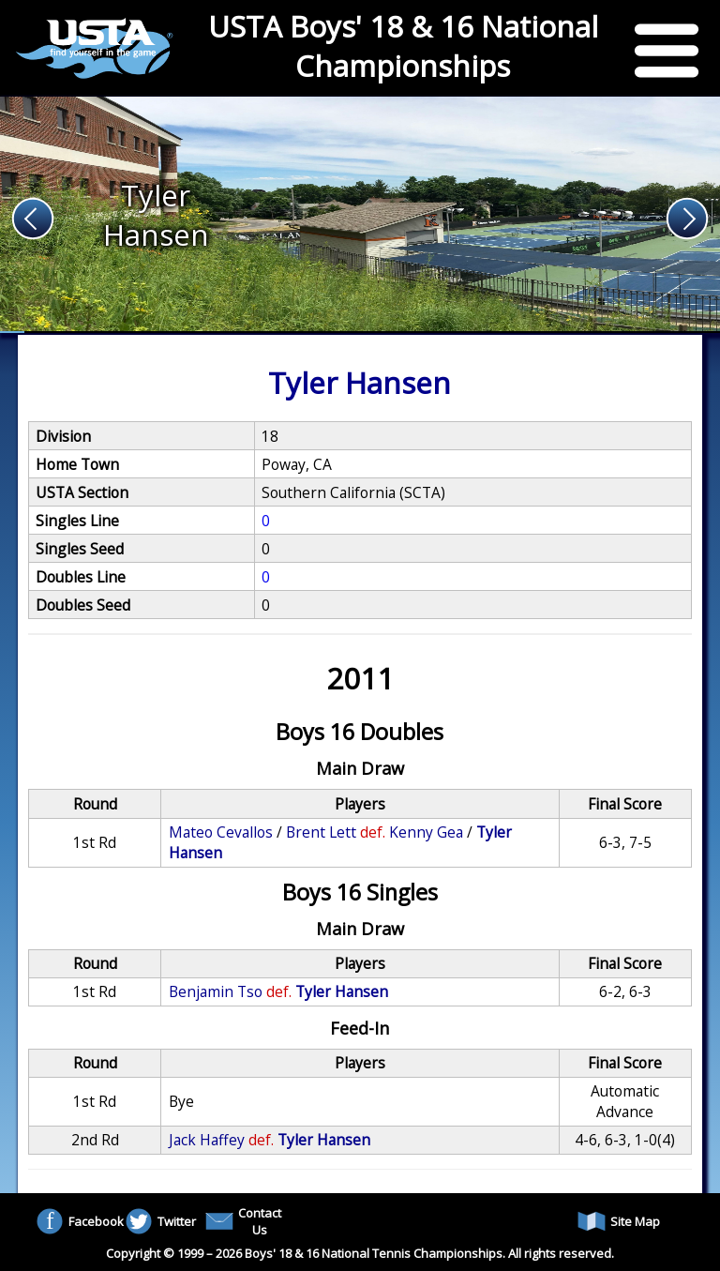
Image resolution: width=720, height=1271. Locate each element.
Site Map (619, 1221)
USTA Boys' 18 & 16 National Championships (403, 46)
